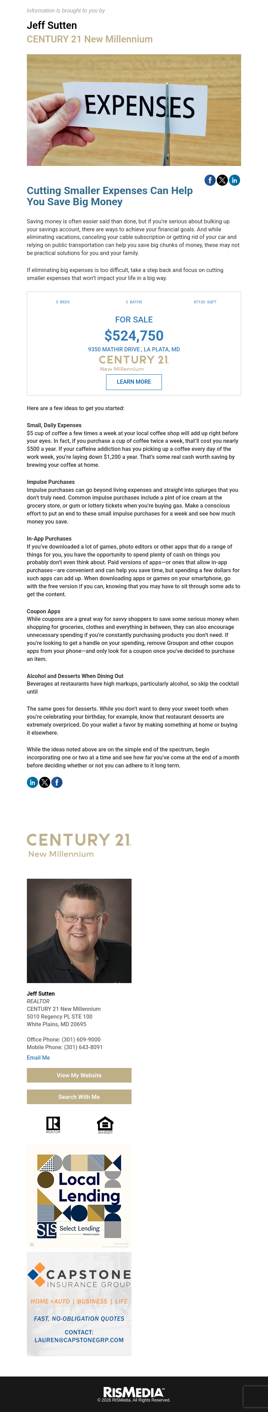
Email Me (38, 1057)
